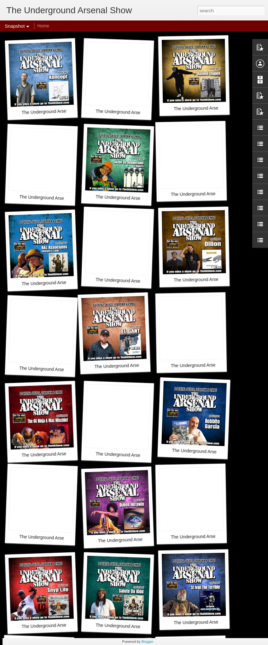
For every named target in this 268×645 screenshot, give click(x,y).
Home (43, 25)
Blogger (147, 641)
